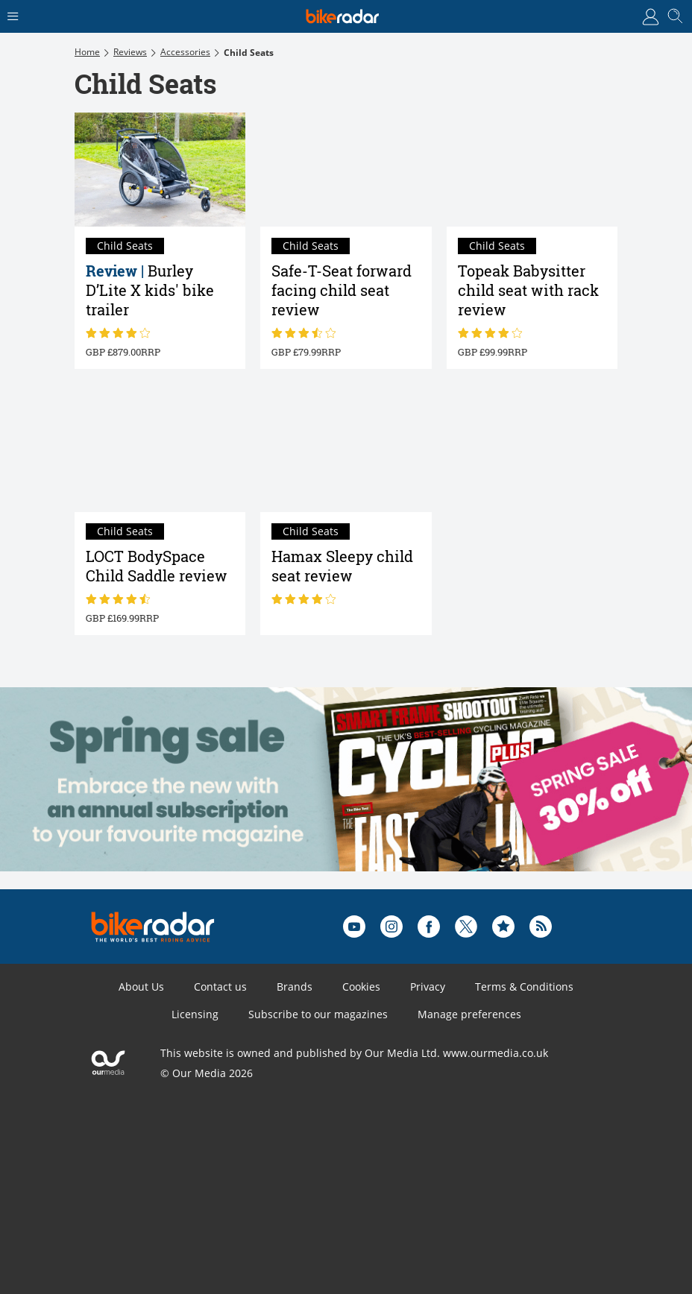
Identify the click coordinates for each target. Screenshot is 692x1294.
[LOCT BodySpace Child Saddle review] (160, 456)
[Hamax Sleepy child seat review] (345, 456)
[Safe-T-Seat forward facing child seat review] (345, 170)
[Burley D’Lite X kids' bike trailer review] (160, 170)
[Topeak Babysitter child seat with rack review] (532, 170)
